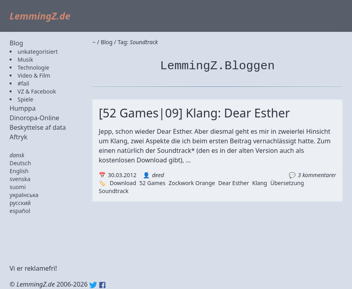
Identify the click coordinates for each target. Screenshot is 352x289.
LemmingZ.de (40, 15)
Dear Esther (233, 183)
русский (20, 203)
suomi (18, 187)
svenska (20, 179)
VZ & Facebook (37, 91)
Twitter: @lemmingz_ (93, 285)
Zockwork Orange (191, 183)
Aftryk (18, 137)
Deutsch (20, 163)
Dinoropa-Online (34, 117)
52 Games (152, 183)
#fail (23, 83)
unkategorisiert (38, 51)
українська (24, 195)
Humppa (22, 108)
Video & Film (34, 75)
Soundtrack (114, 191)
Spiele (25, 99)
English (19, 171)
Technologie (33, 67)
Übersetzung (287, 183)
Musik (25, 59)
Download (123, 183)
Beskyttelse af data (38, 127)
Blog (16, 43)
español (20, 211)
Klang (259, 183)
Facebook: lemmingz (102, 285)
